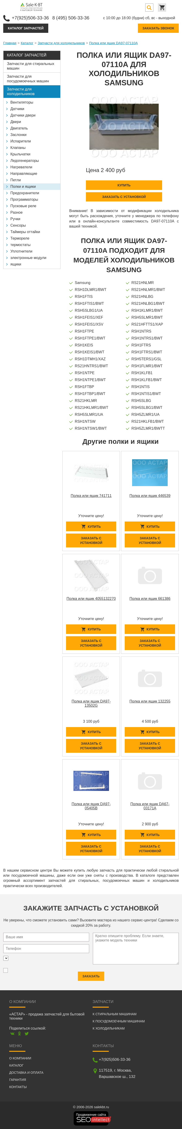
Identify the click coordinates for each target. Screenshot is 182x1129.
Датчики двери (23, 115)
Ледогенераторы (24, 161)
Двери (15, 122)
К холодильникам (109, 1028)
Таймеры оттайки (25, 232)
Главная (9, 43)
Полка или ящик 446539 (150, 496)
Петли (15, 180)
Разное (16, 212)
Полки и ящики (23, 186)
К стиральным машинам (114, 1014)
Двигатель (19, 128)
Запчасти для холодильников (61, 43)
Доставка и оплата (26, 1072)
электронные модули (28, 258)
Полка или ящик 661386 (150, 599)
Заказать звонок (158, 28)
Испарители (20, 141)
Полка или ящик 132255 (150, 701)
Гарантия (17, 1080)
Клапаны (17, 148)
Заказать (91, 974)
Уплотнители (21, 251)
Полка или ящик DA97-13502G (91, 703)
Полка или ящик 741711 (91, 496)
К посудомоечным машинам (119, 1021)
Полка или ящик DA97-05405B (91, 806)
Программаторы (24, 199)
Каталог (27, 43)
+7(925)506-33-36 (30, 17)
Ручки (15, 219)
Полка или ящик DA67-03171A (150, 806)
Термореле (19, 238)
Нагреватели (21, 167)
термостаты (20, 245)
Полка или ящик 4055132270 (91, 599)
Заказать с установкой (124, 197)
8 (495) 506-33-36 (70, 17)
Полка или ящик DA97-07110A (113, 43)
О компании (20, 1058)
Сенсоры (18, 225)
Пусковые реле (23, 206)
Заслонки (18, 135)
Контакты (18, 1087)
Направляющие (23, 174)
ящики (15, 264)
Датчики (17, 109)
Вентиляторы (21, 102)
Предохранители (24, 193)
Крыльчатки (20, 154)
